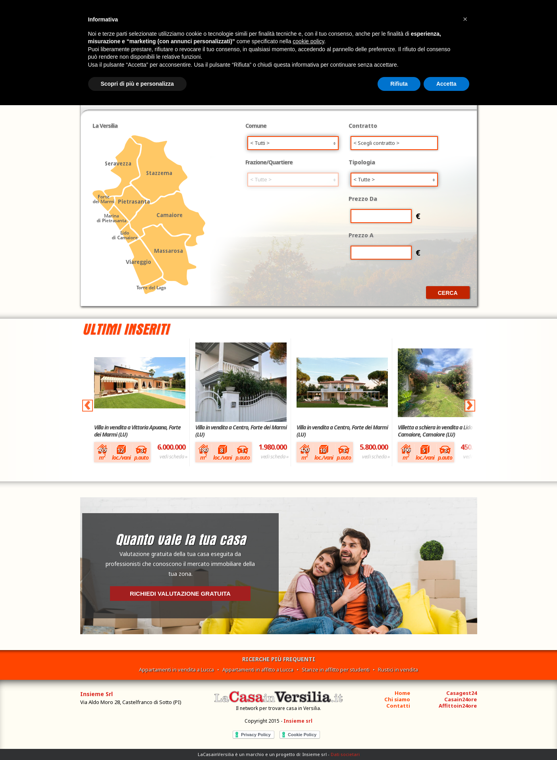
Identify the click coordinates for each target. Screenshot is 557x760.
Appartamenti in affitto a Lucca (257, 669)
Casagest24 (461, 693)
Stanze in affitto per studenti (336, 669)
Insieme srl (297, 721)
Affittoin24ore (458, 705)
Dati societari (345, 754)
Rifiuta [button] (399, 84)
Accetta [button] (446, 84)
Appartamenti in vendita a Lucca (176, 669)
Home (402, 693)
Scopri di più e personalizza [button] (137, 84)
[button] (465, 19)
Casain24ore (460, 699)
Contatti (398, 705)
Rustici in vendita (398, 669)
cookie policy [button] (308, 41)
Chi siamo (397, 699)
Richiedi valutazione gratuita (180, 593)
